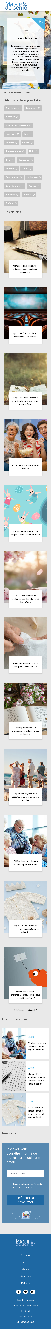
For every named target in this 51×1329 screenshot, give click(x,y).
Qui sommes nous (25, 1322)
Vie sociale (25, 1276)
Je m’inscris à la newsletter (25, 1200)
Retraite (25, 1283)
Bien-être (25, 1255)
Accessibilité (25, 1316)
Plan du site (25, 1311)
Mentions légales (25, 1300)
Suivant (33, 1010)
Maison (26, 1269)
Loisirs (25, 1262)
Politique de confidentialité (25, 1305)
